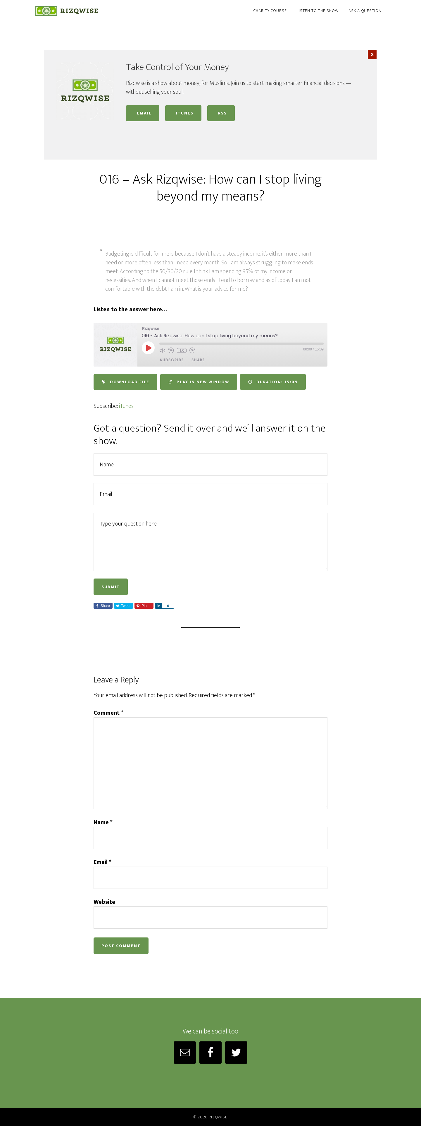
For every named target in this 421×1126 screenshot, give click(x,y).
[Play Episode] (148, 347)
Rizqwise (87, 11)
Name (103, 822)
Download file (125, 382)
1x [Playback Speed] (182, 350)
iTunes (183, 113)
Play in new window (198, 382)
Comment (108, 713)
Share (198, 359)
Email (142, 113)
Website (104, 902)
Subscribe (172, 359)
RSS (221, 113)
